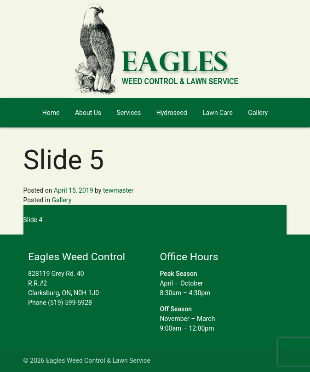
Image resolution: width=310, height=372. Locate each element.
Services (128, 112)
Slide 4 (33, 219)
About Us (88, 112)
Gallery (258, 112)
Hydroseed (171, 112)
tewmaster (118, 190)
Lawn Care (217, 112)
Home (51, 112)
